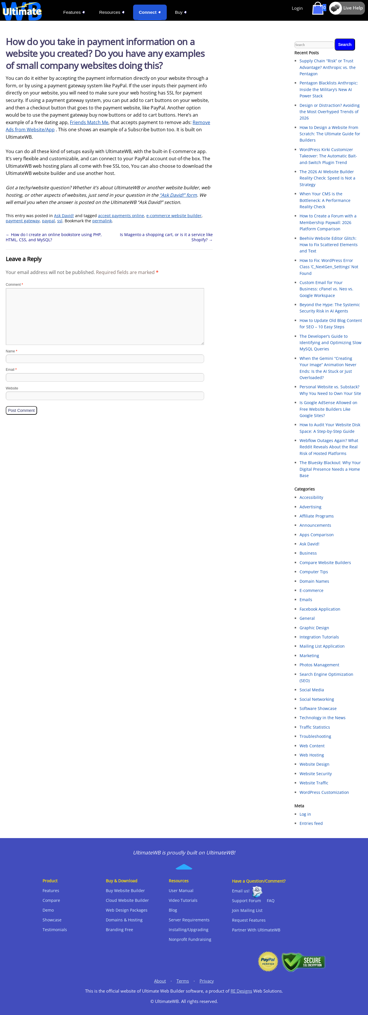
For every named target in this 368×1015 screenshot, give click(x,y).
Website (12, 388)
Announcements (315, 525)
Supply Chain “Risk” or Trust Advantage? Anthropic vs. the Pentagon (328, 67)
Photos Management (319, 664)
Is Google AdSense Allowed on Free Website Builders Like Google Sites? (328, 409)
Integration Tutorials (319, 637)
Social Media (312, 689)
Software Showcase (318, 708)
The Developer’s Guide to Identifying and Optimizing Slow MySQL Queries (330, 342)
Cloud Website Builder (127, 900)
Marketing (309, 655)
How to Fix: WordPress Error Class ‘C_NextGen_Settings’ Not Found (329, 267)
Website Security (316, 773)
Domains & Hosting (124, 920)
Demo (48, 910)
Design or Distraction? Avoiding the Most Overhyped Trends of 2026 (330, 112)
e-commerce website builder (174, 215)
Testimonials (55, 929)
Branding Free (119, 929)
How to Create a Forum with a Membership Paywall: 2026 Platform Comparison (328, 222)
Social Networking (317, 699)
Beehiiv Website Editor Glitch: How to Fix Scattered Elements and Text (329, 245)
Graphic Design (314, 627)
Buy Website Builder (125, 890)
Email (11, 370)
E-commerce (311, 590)
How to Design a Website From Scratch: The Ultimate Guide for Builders (330, 134)
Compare (51, 900)
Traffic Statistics (315, 727)
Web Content (312, 745)
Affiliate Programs (317, 516)
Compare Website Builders (325, 562)
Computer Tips (314, 571)
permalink (102, 220)
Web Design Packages (126, 910)
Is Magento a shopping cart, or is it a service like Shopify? (166, 237)
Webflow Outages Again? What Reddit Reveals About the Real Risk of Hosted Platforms (329, 447)
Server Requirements (189, 920)
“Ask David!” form (178, 195)
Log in (305, 814)
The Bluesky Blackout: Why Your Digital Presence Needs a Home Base (330, 469)
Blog (173, 910)
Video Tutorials (183, 900)
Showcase (52, 920)
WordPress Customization (324, 792)
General (307, 618)
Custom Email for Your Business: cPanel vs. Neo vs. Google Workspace (326, 289)
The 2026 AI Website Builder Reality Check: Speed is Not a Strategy (327, 178)
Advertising (310, 507)
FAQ (271, 900)
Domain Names (314, 581)
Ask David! (64, 215)
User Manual (181, 890)
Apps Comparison (317, 534)
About (160, 981)
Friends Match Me (89, 122)
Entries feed (311, 823)
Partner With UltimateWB (256, 930)
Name (11, 351)
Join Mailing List (247, 910)
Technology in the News (323, 717)
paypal (48, 220)
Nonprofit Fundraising (190, 939)
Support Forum (246, 900)
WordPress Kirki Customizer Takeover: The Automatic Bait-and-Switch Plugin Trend (328, 156)
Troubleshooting (315, 736)
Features (51, 890)
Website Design (314, 764)
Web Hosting (312, 755)
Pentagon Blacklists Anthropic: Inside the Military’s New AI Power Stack (329, 89)
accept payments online (121, 215)
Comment (14, 285)
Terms (183, 981)
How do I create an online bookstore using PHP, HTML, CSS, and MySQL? (54, 237)
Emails (306, 599)
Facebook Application (320, 609)
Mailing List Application (322, 646)
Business (308, 553)
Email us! (241, 891)
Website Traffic (314, 783)
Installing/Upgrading (188, 929)
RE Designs (241, 991)
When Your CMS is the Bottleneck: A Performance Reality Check (325, 200)
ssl (59, 220)
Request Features (249, 920)
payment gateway (23, 220)
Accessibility (311, 497)
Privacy (207, 981)
